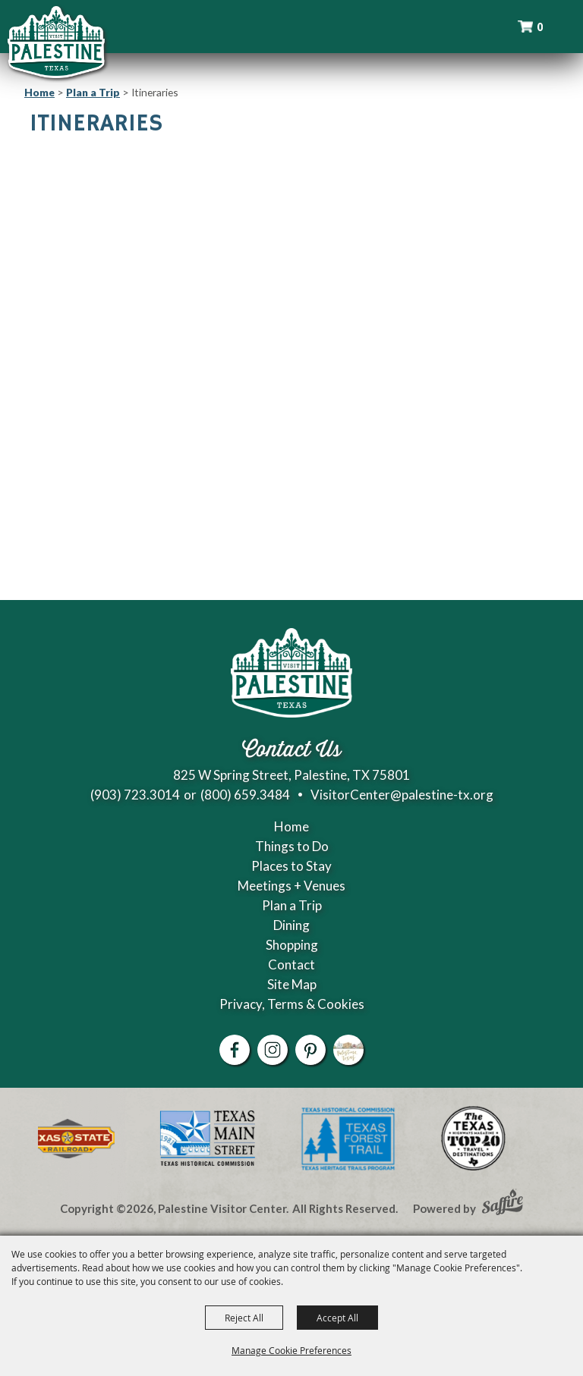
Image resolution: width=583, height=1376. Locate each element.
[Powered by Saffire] (502, 1204)
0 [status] (540, 26)
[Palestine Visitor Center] (56, 41)
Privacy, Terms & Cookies (291, 1004)
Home (39, 92)
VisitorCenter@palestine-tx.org (401, 795)
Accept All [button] (337, 1318)
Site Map (292, 984)
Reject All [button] (244, 1318)
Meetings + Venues (291, 886)
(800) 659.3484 (245, 795)
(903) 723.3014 (135, 795)
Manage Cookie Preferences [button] (291, 1350)
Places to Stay (291, 866)
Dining (291, 925)
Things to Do (292, 846)
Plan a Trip (93, 92)
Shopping (292, 945)
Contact (291, 964)
